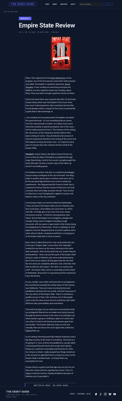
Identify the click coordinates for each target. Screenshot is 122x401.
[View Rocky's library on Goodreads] (100, 394)
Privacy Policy (11, 397)
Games (54, 4)
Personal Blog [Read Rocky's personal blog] (84, 394)
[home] (22, 4)
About (73, 4)
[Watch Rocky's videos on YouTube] (114, 394)
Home (47, 4)
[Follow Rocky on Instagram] (105, 394)
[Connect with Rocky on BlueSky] (110, 394)
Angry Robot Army (57, 78)
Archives (63, 4)
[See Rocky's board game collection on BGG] (96, 394)
